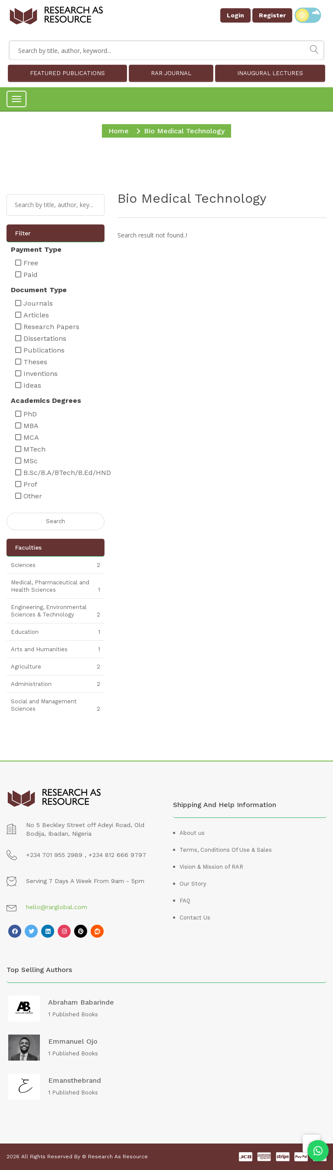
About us (192, 833)
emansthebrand (74, 1080)
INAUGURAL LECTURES (270, 73)
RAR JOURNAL (171, 73)
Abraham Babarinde (81, 1002)
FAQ (185, 900)
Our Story (193, 883)
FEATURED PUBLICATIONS (67, 73)
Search (55, 521)
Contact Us (195, 917)
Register (272, 15)
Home (118, 131)
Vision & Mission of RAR (211, 866)
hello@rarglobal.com (56, 906)
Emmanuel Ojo (73, 1041)
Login (235, 15)
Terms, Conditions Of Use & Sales (226, 850)
